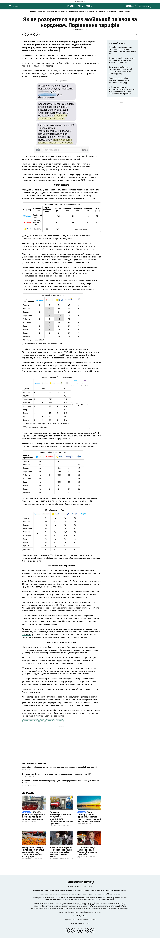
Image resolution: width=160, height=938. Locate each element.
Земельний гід (112, 12)
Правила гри (73, 12)
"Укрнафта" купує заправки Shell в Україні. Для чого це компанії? (87, 851)
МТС (42, 721)
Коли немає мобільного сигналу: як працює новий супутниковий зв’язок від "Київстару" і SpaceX (61, 782)
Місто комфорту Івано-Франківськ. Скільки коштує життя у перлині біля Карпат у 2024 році (89, 816)
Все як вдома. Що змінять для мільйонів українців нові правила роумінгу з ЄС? (56, 774)
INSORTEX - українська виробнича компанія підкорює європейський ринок (33, 815)
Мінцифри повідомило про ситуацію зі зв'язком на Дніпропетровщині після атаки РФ (59, 767)
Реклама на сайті (38, 890)
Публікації (41, 12)
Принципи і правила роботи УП (117, 890)
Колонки (50, 12)
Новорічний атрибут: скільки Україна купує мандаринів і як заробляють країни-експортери (33, 852)
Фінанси (82, 12)
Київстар (50, 721)
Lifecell (59, 721)
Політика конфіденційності (65, 890)
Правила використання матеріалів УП (90, 890)
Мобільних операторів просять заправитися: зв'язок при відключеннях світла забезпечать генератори (122, 90)
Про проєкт (49, 890)
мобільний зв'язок (30, 721)
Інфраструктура (61, 12)
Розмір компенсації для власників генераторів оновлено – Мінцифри (119, 80)
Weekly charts (124, 12)
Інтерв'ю (102, 12)
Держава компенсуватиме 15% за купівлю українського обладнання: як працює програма (61, 818)
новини (33, 12)
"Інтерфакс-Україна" (88, 898)
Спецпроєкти (92, 12)
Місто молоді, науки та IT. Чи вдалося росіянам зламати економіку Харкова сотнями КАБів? (61, 852)
